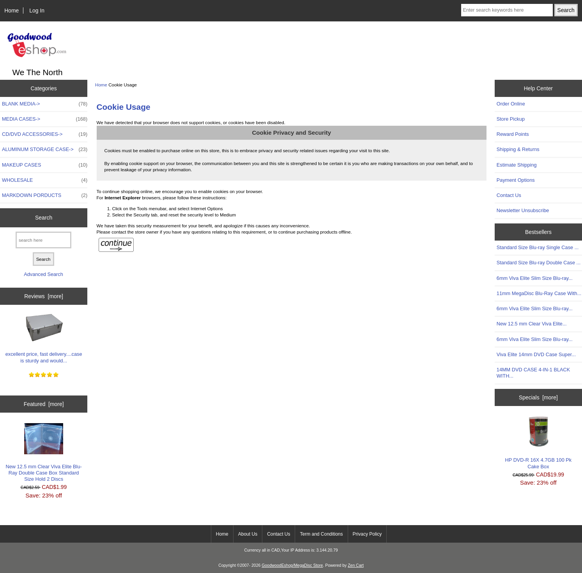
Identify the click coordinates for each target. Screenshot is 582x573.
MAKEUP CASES (44, 165)
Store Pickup (511, 119)
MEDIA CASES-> (44, 119)
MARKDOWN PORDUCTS (44, 195)
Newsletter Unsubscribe (523, 210)
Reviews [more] (43, 296)
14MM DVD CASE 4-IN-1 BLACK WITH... (533, 373)
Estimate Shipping (517, 165)
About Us (247, 534)
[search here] (43, 240)
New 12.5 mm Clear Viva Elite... (532, 324)
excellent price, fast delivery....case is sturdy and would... (43, 337)
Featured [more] (44, 404)
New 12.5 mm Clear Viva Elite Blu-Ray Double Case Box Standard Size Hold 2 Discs (43, 452)
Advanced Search (43, 274)
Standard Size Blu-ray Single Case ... (537, 247)
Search (43, 217)
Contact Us (509, 195)
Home (11, 10)
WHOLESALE (44, 180)
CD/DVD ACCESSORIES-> (44, 134)
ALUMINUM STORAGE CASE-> (44, 149)
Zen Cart (356, 565)
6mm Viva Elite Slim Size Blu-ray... (535, 278)
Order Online (511, 104)
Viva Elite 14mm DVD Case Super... (536, 354)
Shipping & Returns (518, 149)
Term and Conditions (321, 534)
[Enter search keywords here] (507, 10)
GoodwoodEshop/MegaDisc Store (292, 565)
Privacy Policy (367, 534)
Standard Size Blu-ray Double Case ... (538, 262)
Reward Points (513, 134)
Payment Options (516, 180)
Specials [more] (538, 397)
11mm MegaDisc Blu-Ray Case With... (539, 293)
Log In (36, 10)
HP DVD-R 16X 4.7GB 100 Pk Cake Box (538, 443)
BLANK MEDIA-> (44, 104)
